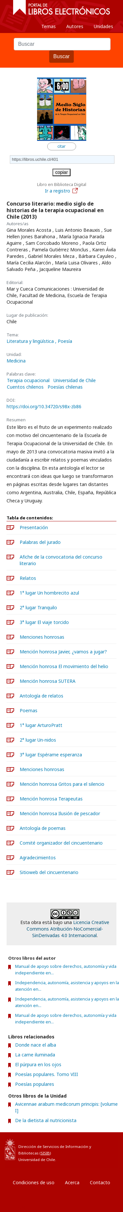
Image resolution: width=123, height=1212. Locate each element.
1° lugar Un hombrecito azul (49, 593)
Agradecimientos (38, 857)
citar (61, 146)
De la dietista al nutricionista (45, 1120)
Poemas (28, 710)
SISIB (45, 1153)
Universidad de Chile (74, 380)
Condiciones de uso (33, 1182)
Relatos (28, 578)
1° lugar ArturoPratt (41, 725)
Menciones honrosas (42, 637)
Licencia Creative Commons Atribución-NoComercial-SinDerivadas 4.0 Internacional (68, 928)
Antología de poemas (43, 828)
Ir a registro (61, 191)
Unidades (103, 26)
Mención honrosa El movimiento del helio (64, 666)
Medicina (16, 361)
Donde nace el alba (35, 1045)
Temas (48, 26)
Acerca (72, 1182)
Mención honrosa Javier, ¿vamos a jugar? (63, 651)
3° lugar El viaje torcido (44, 622)
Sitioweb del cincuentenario (49, 872)
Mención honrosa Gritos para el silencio (62, 784)
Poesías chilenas (65, 387)
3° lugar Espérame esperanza (51, 754)
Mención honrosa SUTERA (47, 681)
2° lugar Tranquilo (38, 607)
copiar (61, 172)
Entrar (19, 1207)
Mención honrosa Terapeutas (51, 799)
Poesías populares (34, 1084)
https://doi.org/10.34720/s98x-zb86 (44, 406)
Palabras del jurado (40, 542)
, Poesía (63, 341)
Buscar (61, 56)
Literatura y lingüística (31, 341)
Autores (74, 26)
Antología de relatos (41, 696)
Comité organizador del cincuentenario (61, 843)
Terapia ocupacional (28, 380)
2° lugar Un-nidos (38, 740)
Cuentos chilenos (25, 387)
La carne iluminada (35, 1055)
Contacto (100, 1182)
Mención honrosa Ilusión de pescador (60, 813)
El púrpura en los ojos (38, 1064)
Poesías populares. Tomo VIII (46, 1074)
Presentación (34, 527)
